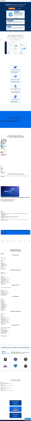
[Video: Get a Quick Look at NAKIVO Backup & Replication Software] (15, 191)
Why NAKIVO (2, 176)
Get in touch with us (3, 385)
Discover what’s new (11, 8)
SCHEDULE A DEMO (3, 234)
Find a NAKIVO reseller (3, 387)
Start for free (19, 8)
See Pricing (15, 416)
